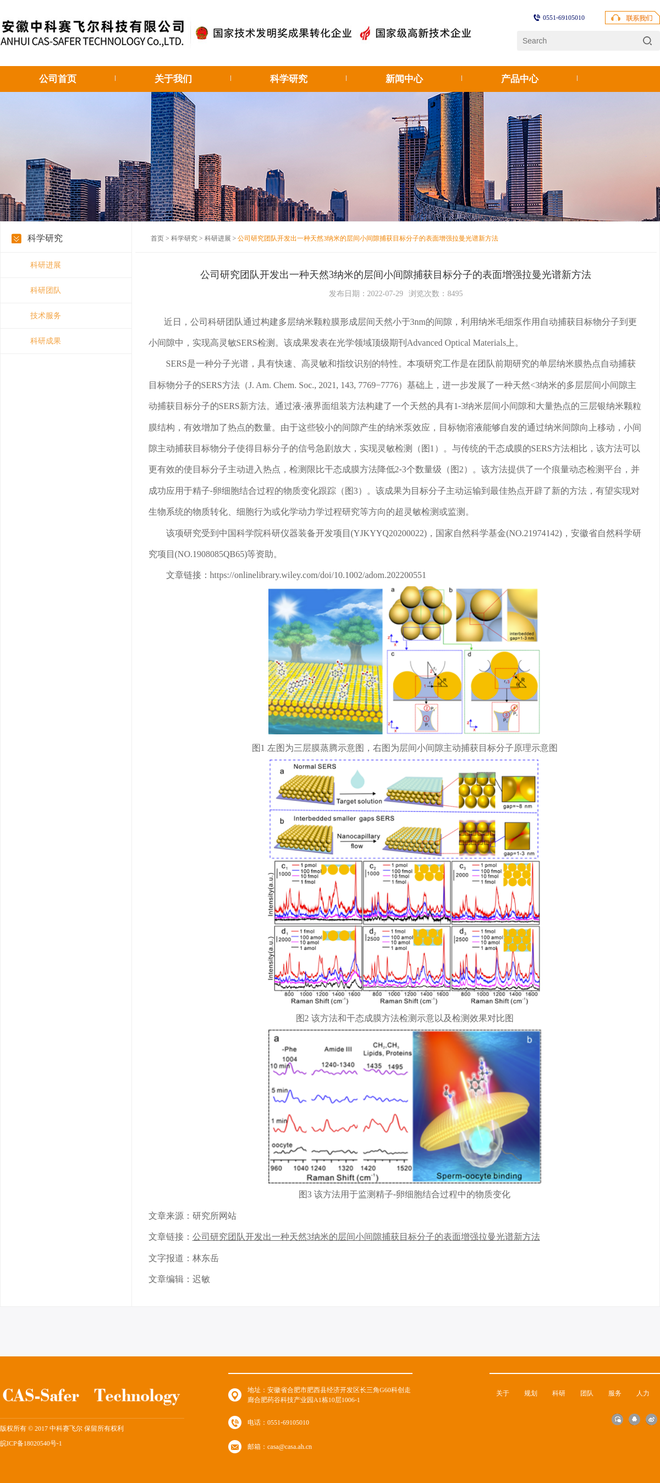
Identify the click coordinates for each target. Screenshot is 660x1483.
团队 (586, 1393)
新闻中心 (404, 79)
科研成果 (45, 341)
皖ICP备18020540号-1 (31, 1443)
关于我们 (173, 79)
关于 (502, 1393)
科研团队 (45, 290)
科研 (558, 1393)
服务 (615, 1393)
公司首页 (57, 79)
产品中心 (519, 79)
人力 (643, 1393)
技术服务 (45, 316)
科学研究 (288, 79)
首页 (157, 238)
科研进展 (45, 265)
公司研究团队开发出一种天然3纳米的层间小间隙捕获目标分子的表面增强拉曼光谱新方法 (366, 1236)
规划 (530, 1393)
